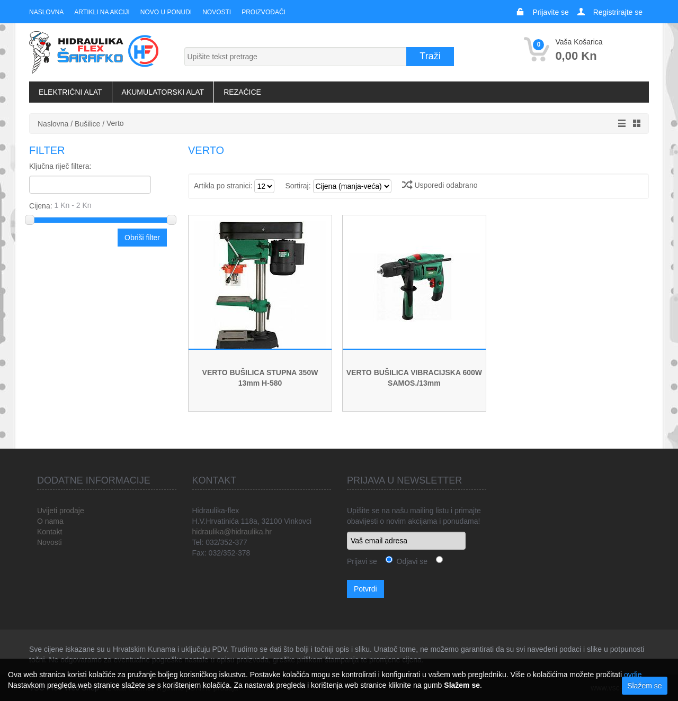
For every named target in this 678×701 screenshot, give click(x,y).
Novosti (216, 12)
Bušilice (87, 124)
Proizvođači (264, 12)
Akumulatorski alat (163, 92)
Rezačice (242, 92)
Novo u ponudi (166, 12)
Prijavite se (550, 12)
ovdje (632, 674)
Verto (115, 123)
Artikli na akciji (101, 12)
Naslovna (46, 12)
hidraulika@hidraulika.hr (232, 531)
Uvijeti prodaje (60, 510)
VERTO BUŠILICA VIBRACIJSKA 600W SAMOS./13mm (414, 377)
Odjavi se (409, 561)
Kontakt (49, 531)
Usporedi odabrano (440, 185)
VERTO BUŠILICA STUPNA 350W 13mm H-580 (260, 377)
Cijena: (98, 205)
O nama (50, 521)
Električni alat (70, 92)
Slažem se (644, 685)
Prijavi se (362, 561)
